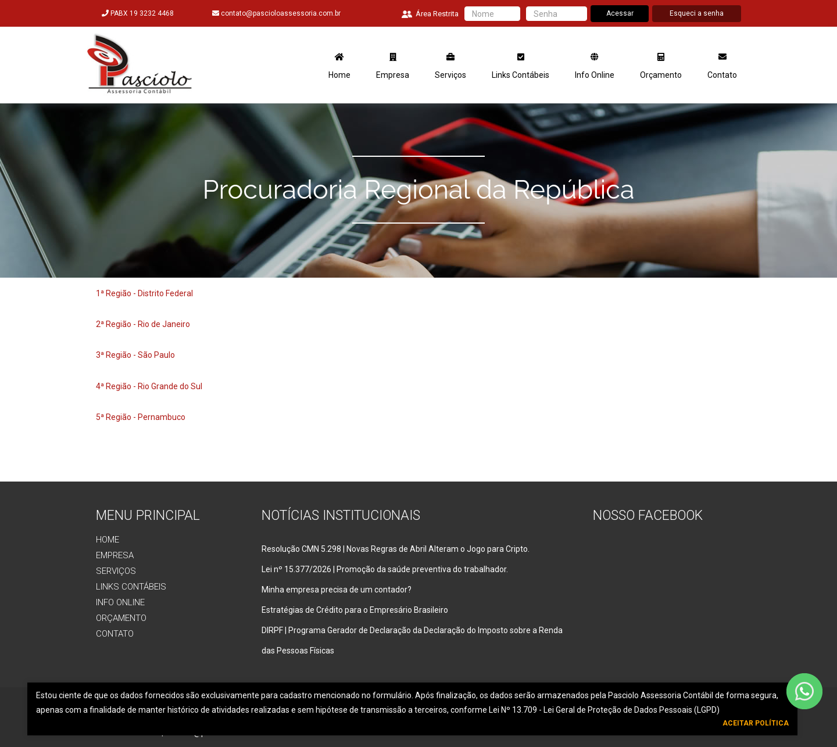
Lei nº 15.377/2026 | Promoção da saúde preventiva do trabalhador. (385, 569)
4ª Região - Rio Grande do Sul (149, 386)
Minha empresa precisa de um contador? (337, 589)
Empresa (392, 66)
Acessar (620, 13)
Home (339, 66)
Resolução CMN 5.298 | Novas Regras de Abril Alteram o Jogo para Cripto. (396, 549)
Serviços (450, 66)
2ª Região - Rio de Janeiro (143, 324)
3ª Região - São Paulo (135, 355)
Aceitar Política (755, 723)
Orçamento (661, 66)
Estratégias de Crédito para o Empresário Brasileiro (355, 610)
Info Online (594, 66)
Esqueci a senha (697, 13)
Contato (722, 66)
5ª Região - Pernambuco (140, 417)
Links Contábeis (520, 66)
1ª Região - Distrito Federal (144, 293)
